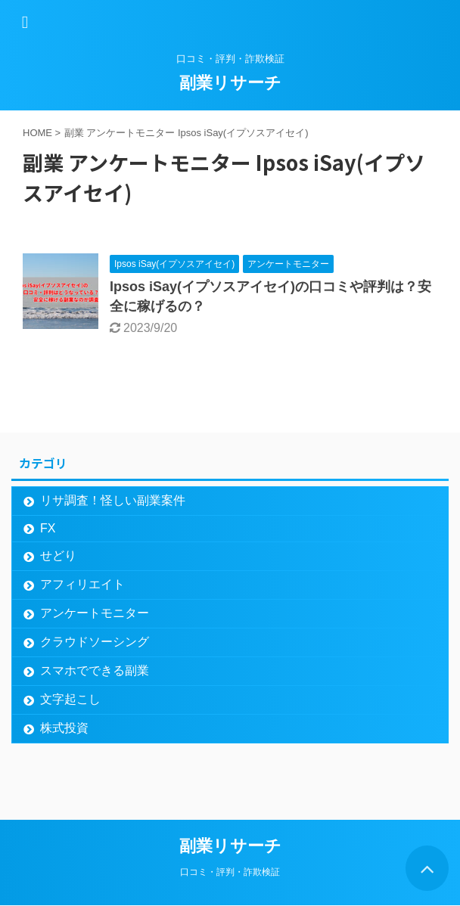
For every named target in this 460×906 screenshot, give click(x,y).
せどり (58, 555)
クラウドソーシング (94, 641)
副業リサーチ (230, 82)
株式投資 (64, 727)
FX (47, 528)
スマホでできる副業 (94, 670)
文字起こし (70, 699)
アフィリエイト (82, 584)
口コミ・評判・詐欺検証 (230, 872)
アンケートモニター (94, 613)
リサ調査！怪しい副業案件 (112, 500)
